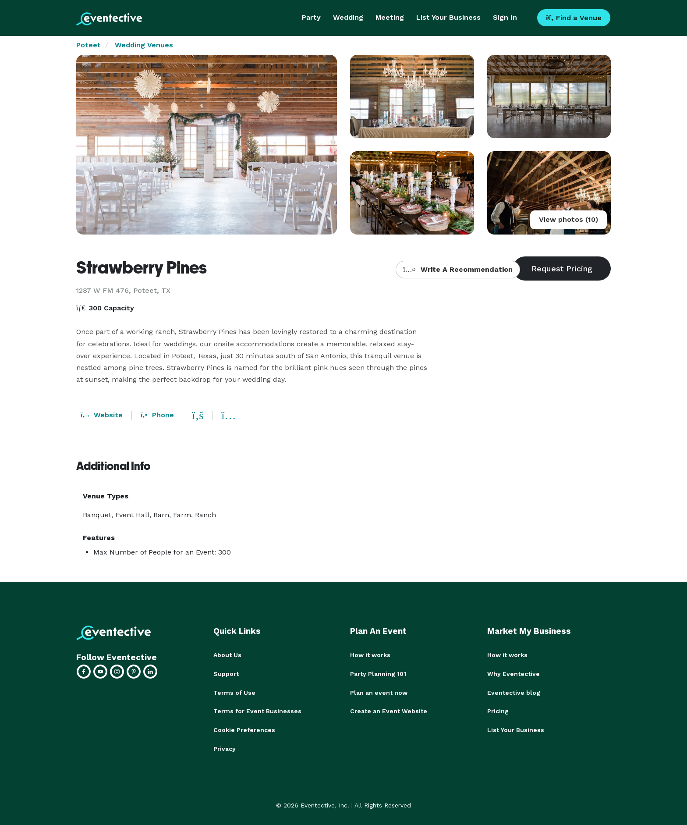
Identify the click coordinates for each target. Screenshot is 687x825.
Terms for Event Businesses (257, 710)
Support (226, 673)
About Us (227, 654)
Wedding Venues (144, 45)
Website (102, 415)
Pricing (498, 710)
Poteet (88, 45)
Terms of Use (234, 691)
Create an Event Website (388, 710)
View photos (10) (568, 219)
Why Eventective (513, 673)
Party (311, 17)
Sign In (505, 17)
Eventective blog (513, 691)
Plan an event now (378, 691)
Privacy (224, 746)
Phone (157, 415)
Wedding (348, 17)
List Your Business (448, 17)
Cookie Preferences (244, 728)
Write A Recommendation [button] (457, 269)
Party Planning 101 (378, 673)
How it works (370, 654)
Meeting (389, 17)
